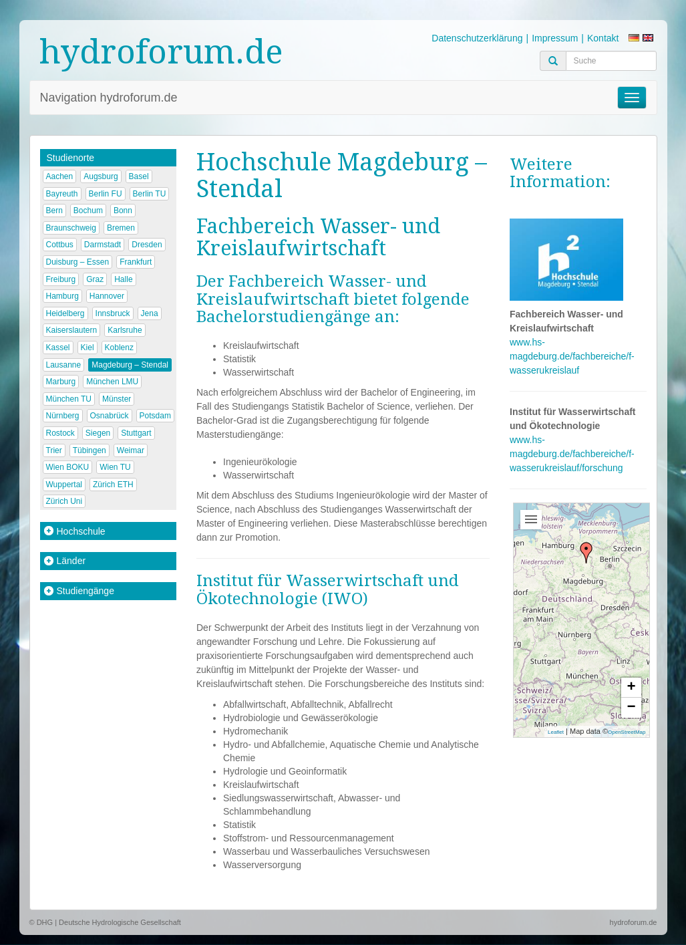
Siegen (97, 433)
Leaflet (556, 732)
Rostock (60, 433)
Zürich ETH (113, 484)
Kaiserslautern (72, 330)
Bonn (123, 210)
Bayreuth (62, 193)
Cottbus (59, 244)
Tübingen (89, 450)
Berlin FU (105, 193)
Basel (139, 176)
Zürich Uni (64, 501)
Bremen (121, 228)
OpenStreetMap (626, 732)
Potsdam (155, 415)
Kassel (58, 347)
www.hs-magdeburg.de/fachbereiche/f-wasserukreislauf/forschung (572, 453)
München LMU (112, 381)
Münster (116, 399)
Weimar (130, 450)
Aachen (59, 176)
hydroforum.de (161, 52)
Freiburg (61, 279)
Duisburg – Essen (78, 262)
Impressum (555, 38)
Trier (54, 450)
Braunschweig (71, 228)
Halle (123, 279)
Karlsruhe (125, 330)
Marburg (61, 381)
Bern (54, 210)
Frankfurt (136, 262)
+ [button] (631, 688)
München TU (69, 399)
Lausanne (63, 365)
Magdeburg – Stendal (130, 365)
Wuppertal (64, 484)
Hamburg (62, 296)
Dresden (147, 244)
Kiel (87, 347)
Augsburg (100, 176)
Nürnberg (62, 415)
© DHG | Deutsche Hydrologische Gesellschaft (105, 922)
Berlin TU (149, 193)
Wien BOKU (68, 467)
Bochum (88, 210)
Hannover (107, 296)
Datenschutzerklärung (477, 38)
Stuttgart (136, 433)
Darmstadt (102, 244)
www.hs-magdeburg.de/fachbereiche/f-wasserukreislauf (572, 356)
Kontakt (603, 38)
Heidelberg (65, 313)
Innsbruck (113, 313)
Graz (95, 279)
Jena (149, 313)
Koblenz (119, 347)
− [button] (631, 708)
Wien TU (115, 467)
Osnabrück (109, 415)
